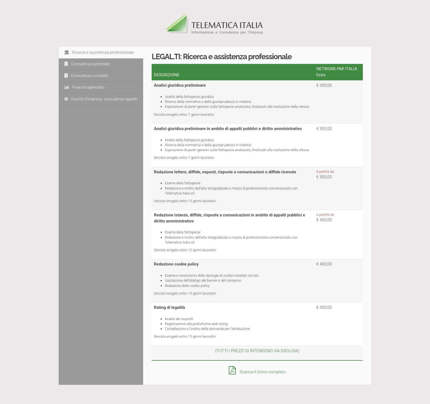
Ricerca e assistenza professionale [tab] (99, 52)
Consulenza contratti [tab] (86, 75)
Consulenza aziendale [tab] (87, 63)
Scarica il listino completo (257, 371)
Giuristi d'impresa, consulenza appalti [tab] (100, 99)
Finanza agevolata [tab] (84, 87)
